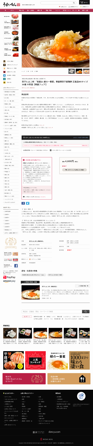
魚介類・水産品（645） (10, 94)
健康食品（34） (8, 134)
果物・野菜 (49, 10)
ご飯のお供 (41, 418)
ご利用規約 (59, 399)
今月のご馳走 (10, 61)
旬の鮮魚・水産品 (11, 75)
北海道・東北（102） (10, 165)
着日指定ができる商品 (10, 91)
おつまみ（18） (8, 162)
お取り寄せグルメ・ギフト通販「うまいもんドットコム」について (24, 378)
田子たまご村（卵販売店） (29, 87)
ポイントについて (9, 418)
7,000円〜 (7, 220)
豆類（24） (7, 110)
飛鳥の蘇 (59, 316)
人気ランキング (77, 316)
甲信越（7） (7, 171)
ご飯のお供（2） (9, 159)
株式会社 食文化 (48, 439)
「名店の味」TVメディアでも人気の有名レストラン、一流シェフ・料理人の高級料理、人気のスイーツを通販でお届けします (69, 378)
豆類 (40, 404)
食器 (40, 409)
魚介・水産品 (30, 10)
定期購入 (9, 78)
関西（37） (7, 177)
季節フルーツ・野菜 (11, 68)
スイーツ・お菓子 (26, 409)
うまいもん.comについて (10, 399)
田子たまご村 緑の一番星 (55, 275)
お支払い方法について (10, 409)
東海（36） (7, 174)
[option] (10, 336)
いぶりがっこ (67, 316)
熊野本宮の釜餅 (38, 316)
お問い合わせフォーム (10, 424)
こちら (41, 125)
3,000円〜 (7, 214)
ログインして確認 (36, 259)
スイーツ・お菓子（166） (11, 125)
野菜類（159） (8, 104)
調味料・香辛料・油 (27, 421)
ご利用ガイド (85, 6)
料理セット (25, 416)
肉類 (23, 399)
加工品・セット (67, 10)
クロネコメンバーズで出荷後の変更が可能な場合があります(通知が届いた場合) (44, 145)
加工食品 (24, 413)
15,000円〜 (7, 226)
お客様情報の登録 (9, 401)
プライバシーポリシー (62, 401)
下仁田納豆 (86, 316)
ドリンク (41, 399)
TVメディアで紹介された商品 (46, 421)
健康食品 (24, 418)
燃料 (40, 411)
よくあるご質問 (8, 406)
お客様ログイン (74, 6)
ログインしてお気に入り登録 (74, 170)
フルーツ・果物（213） (10, 107)
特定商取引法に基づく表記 (63, 404)
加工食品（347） (9, 119)
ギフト (12, 10)
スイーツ (57, 10)
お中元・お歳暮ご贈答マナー (11, 233)
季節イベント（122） (10, 196)
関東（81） (7, 168)
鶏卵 (37, 71)
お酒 (40, 396)
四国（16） (7, 187)
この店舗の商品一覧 (83, 286)
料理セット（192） (9, 137)
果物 (23, 404)
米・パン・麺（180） (10, 101)
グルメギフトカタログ (71, 319)
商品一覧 (21, 10)
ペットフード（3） (9, 199)
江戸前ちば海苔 (38, 319)
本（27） (7, 150)
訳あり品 (9, 82)
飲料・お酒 (85, 10)
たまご (23, 401)
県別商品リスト (8, 230)
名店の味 (81, 319)
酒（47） (7, 131)
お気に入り (64, 6)
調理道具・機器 (43, 406)
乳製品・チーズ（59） (10, 116)
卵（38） (7, 113)
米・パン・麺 (76, 10)
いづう (54, 316)
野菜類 (23, 406)
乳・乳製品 (41, 401)
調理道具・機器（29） (10, 144)
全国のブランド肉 (11, 71)
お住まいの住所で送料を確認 (80, 137)
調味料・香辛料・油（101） (11, 122)
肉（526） (7, 98)
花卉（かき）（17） (9, 156)
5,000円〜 (7, 217)
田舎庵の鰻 (57, 319)
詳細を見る (85, 145)
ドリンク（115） (9, 128)
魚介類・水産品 (26, 396)
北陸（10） (7, 181)
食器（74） (7, 147)
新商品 (48, 316)
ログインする (7, 396)
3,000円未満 (7, 211)
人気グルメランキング (12, 64)
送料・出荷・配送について (11, 415)
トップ (23, 71)
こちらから (43, 196)
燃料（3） (7, 141)
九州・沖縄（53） (9, 190)
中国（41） (7, 184)
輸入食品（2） (8, 193)
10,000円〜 (7, 223)
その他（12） (8, 153)
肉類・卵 (39, 10)
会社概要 (59, 396)
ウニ (51, 319)
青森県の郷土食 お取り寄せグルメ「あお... (33, 275)
